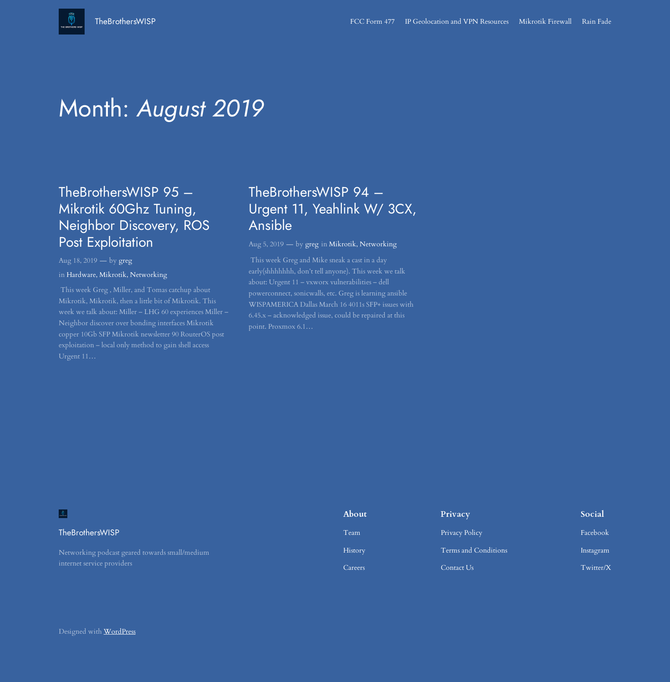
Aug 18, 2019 (78, 260)
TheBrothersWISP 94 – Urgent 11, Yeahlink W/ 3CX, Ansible (333, 208)
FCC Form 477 (372, 21)
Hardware (81, 275)
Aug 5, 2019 (266, 244)
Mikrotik (112, 275)
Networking (148, 275)
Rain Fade (596, 21)
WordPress (120, 631)
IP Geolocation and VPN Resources (457, 21)
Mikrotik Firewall (545, 21)
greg (125, 260)
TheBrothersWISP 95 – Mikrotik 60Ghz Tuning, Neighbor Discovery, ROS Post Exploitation (134, 217)
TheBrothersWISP (125, 21)
